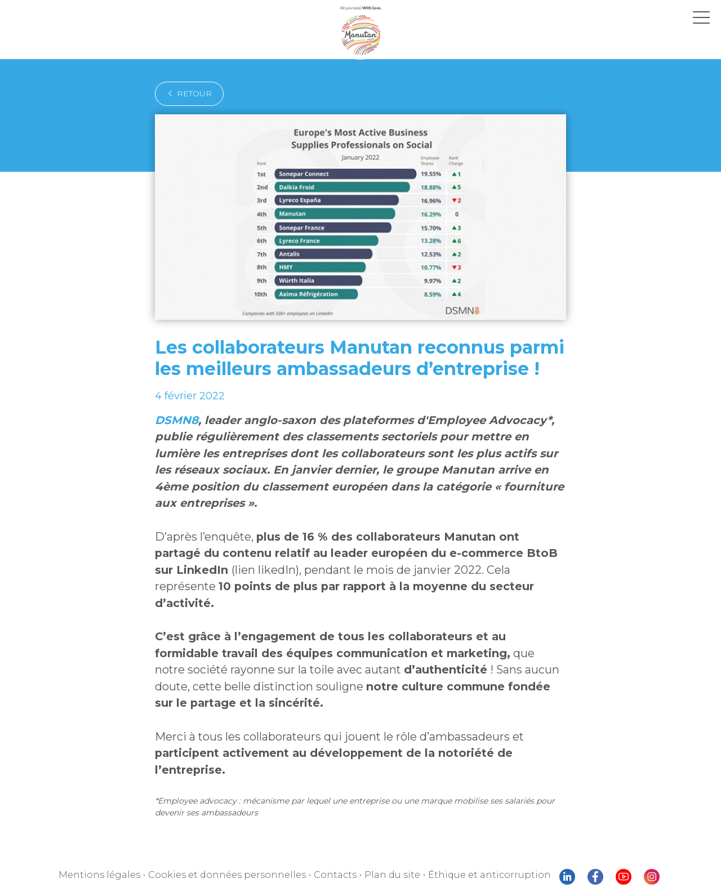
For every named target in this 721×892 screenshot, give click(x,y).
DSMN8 (174, 420)
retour (186, 93)
